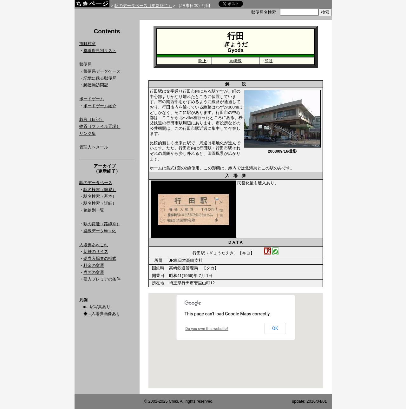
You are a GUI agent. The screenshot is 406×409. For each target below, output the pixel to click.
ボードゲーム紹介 (99, 105)
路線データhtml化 (99, 230)
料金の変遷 (93, 265)
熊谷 (269, 60)
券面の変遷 (93, 272)
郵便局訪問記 (95, 84)
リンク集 (87, 133)
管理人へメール (93, 147)
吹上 (202, 60)
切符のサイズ (95, 251)
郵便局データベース (102, 71)
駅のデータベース (95, 182)
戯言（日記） (91, 119)
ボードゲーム (91, 98)
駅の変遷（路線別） (102, 223)
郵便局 (85, 64)
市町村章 (87, 43)
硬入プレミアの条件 (102, 279)
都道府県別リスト (99, 50)
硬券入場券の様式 (99, 258)
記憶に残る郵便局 (99, 78)
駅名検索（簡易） (99, 189)
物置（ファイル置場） (100, 126)
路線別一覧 (93, 210)
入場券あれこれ (93, 244)
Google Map (235, 340)
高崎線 (235, 60)
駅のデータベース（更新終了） (143, 5)
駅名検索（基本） (99, 196)
